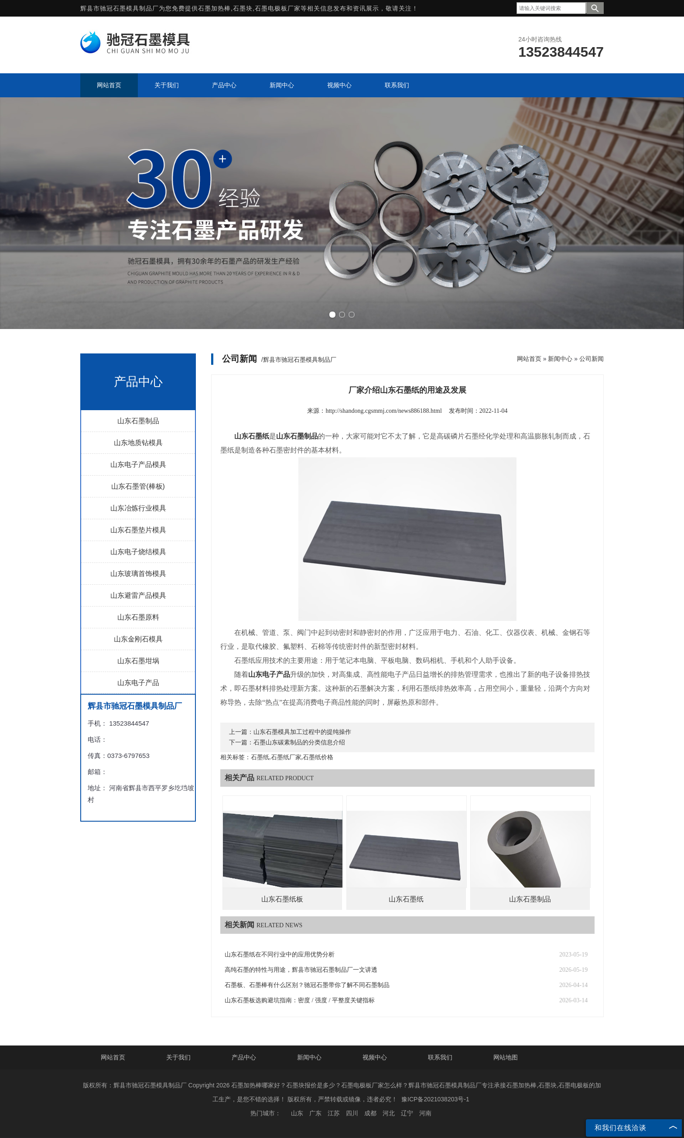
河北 (389, 1113)
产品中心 (244, 1057)
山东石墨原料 (138, 617)
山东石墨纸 (406, 899)
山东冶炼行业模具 (138, 508)
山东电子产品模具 (138, 464)
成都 (370, 1113)
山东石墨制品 (138, 421)
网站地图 (505, 1057)
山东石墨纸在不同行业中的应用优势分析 (280, 954)
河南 (425, 1113)
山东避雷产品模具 (138, 595)
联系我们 (440, 1057)
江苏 (334, 1113)
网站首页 (529, 358)
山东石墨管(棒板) (138, 486)
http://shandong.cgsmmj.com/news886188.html (383, 411)
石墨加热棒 (214, 8)
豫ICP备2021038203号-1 (435, 1099)
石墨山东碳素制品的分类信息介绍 (299, 742)
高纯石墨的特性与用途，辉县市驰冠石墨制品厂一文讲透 (301, 970)
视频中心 (375, 1057)
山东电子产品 (138, 682)
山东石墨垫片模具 (138, 530)
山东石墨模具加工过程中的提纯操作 (302, 732)
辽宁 (407, 1113)
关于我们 (178, 1057)
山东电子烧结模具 (138, 551)
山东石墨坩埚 (138, 661)
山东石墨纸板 (282, 899)
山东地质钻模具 (138, 442)
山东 (297, 1113)
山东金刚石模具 (138, 639)
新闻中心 (560, 358)
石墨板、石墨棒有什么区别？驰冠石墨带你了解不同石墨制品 (307, 985)
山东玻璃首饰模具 (138, 573)
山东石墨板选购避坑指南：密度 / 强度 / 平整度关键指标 (300, 1000)
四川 (352, 1113)
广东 (315, 1113)
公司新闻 (591, 358)
